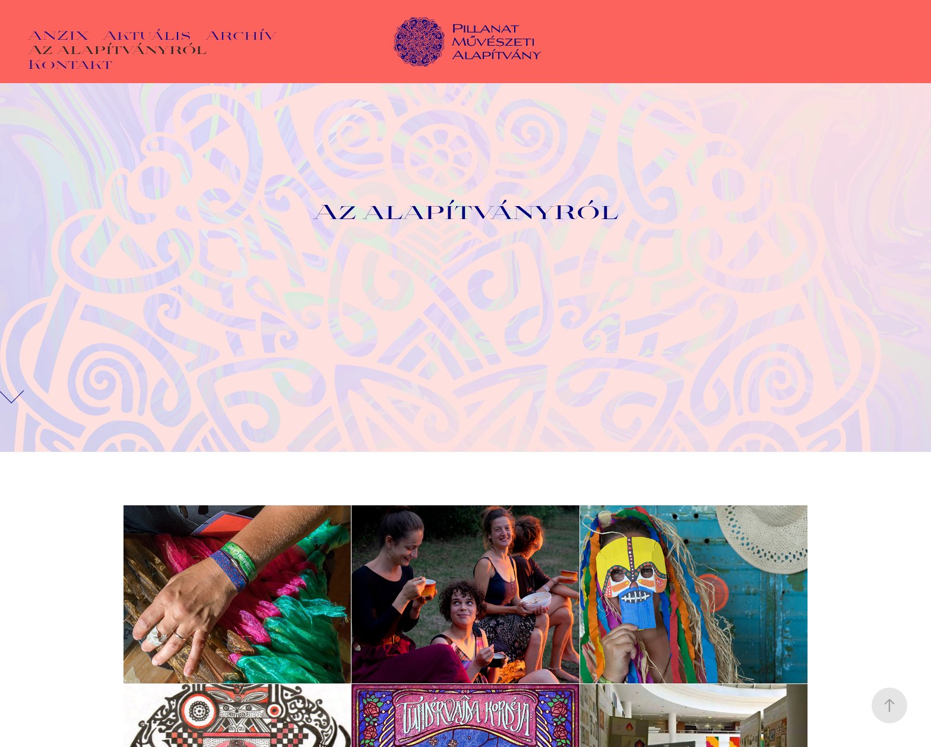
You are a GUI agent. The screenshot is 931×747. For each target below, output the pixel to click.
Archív (241, 34)
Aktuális (147, 34)
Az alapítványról (117, 49)
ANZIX (58, 34)
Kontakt (70, 63)
